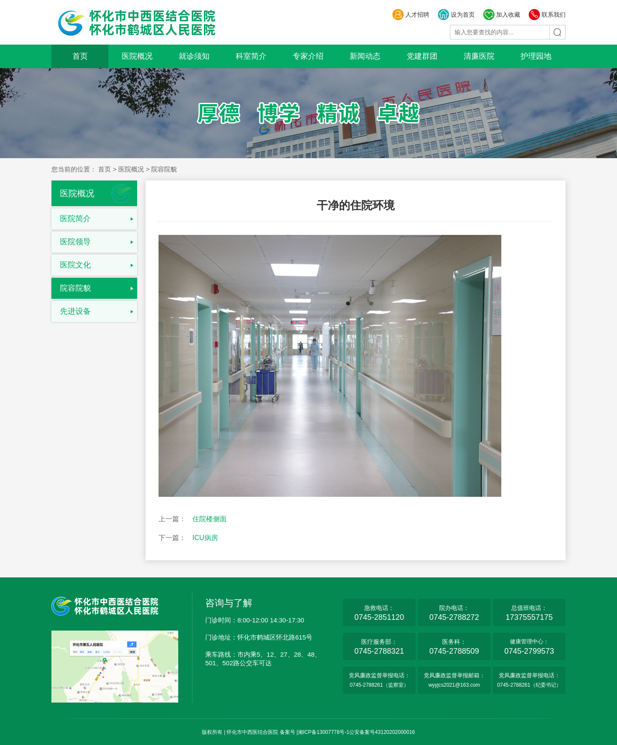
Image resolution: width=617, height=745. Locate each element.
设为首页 (456, 15)
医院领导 (75, 241)
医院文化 (75, 265)
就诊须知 (194, 56)
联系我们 (547, 15)
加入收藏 (501, 15)
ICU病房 (205, 537)
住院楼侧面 (209, 519)
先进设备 (75, 311)
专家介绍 (308, 56)
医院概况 (137, 56)
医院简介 (75, 218)
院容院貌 (75, 288)
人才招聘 (410, 15)
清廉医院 (479, 56)
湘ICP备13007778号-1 (323, 732)
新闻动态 (365, 56)
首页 (80, 56)
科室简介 (251, 56)
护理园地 (536, 56)
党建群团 (422, 56)
